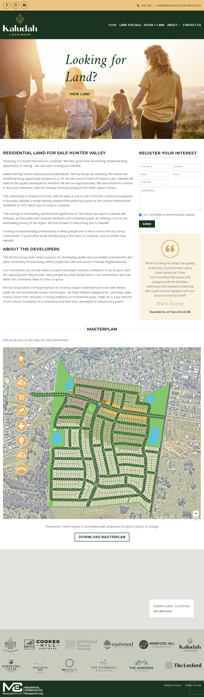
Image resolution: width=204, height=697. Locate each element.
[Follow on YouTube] (24, 5)
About (173, 25)
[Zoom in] (196, 513)
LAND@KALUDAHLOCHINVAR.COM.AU (179, 5)
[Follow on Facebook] (6, 5)
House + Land (154, 25)
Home (112, 25)
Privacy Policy (173, 685)
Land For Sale (130, 25)
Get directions (163, 611)
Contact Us (192, 25)
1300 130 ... (147, 5)
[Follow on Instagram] (15, 5)
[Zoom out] (196, 519)
